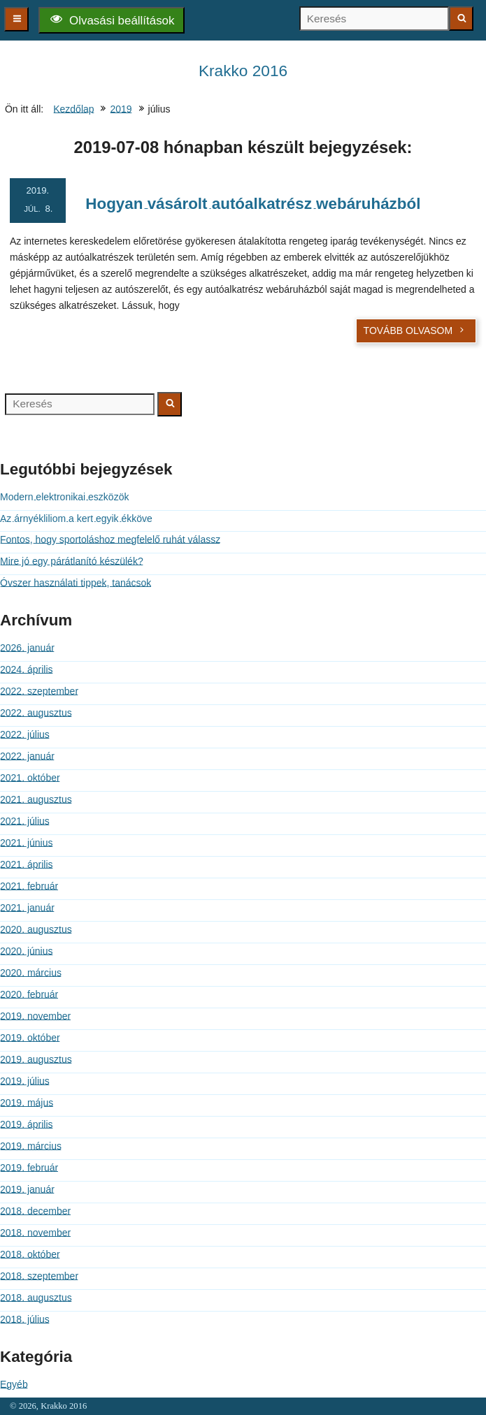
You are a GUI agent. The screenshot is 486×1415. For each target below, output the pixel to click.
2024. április (26, 669)
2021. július (25, 821)
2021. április (26, 864)
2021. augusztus (36, 799)
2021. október (30, 777)
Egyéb (14, 1384)
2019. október (30, 1037)
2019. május (26, 1102)
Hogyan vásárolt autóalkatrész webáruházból (252, 203)
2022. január (27, 756)
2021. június (26, 842)
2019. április (26, 1124)
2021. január (27, 907)
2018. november (35, 1232)
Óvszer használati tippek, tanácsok (75, 582)
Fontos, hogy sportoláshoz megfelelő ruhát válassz (110, 539)
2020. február (29, 994)
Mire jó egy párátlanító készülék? (71, 561)
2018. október (30, 1254)
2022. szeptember (39, 691)
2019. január (27, 1189)
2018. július (25, 1319)
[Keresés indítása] (461, 18)
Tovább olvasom (415, 330)
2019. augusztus (36, 1059)
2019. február (29, 1167)
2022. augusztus (36, 712)
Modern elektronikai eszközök (64, 496)
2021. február (29, 886)
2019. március (31, 1146)
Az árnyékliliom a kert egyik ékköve (76, 518)
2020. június (26, 951)
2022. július (25, 734)
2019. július (25, 1081)
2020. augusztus (36, 929)
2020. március (31, 972)
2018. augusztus (36, 1297)
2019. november (35, 1016)
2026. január (27, 647)
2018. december (35, 1211)
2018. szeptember (39, 1276)
